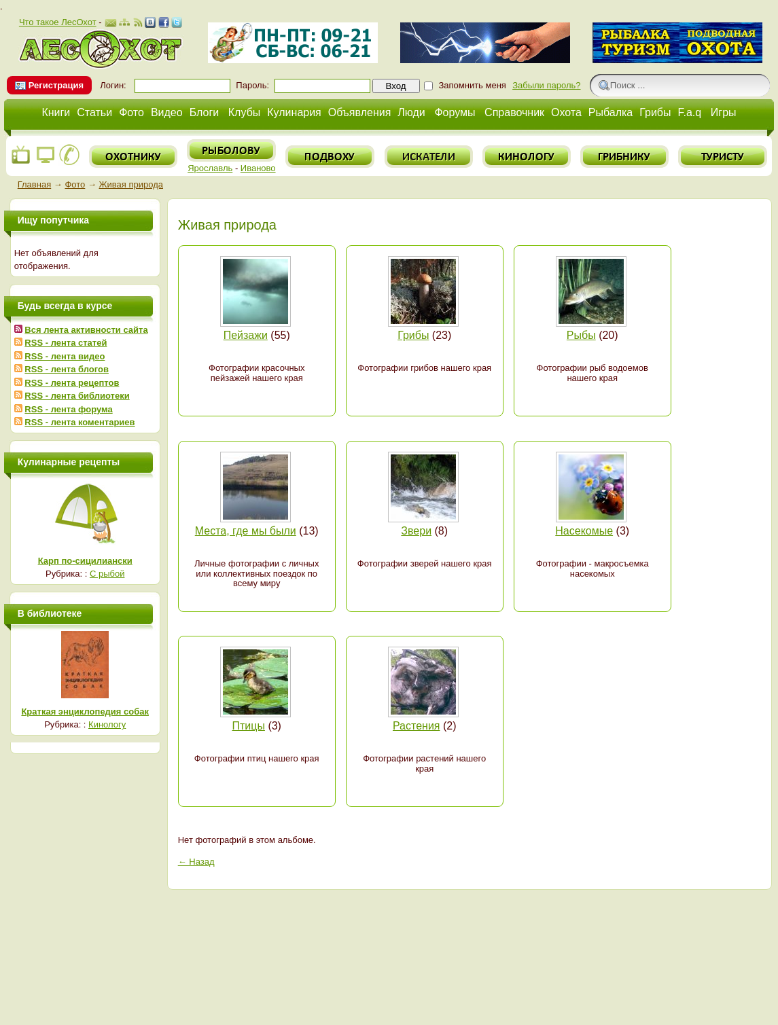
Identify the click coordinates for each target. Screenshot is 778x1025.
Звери (416, 531)
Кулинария (294, 112)
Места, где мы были (245, 531)
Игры (724, 112)
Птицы (248, 726)
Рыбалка (610, 112)
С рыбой (107, 574)
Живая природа (131, 184)
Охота (566, 112)
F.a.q (690, 112)
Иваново (258, 168)
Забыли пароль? (546, 85)
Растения (416, 726)
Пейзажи (246, 335)
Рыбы (581, 335)
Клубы (244, 112)
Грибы (655, 112)
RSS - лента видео (64, 356)
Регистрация (56, 85)
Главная (34, 184)
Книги (55, 112)
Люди (411, 112)
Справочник (514, 112)
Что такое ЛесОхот (57, 22)
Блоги (204, 112)
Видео (167, 112)
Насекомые (584, 531)
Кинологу (107, 724)
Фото (131, 112)
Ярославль (210, 168)
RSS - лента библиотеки (76, 396)
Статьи (94, 112)
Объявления (359, 112)
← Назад (196, 862)
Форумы (454, 112)
